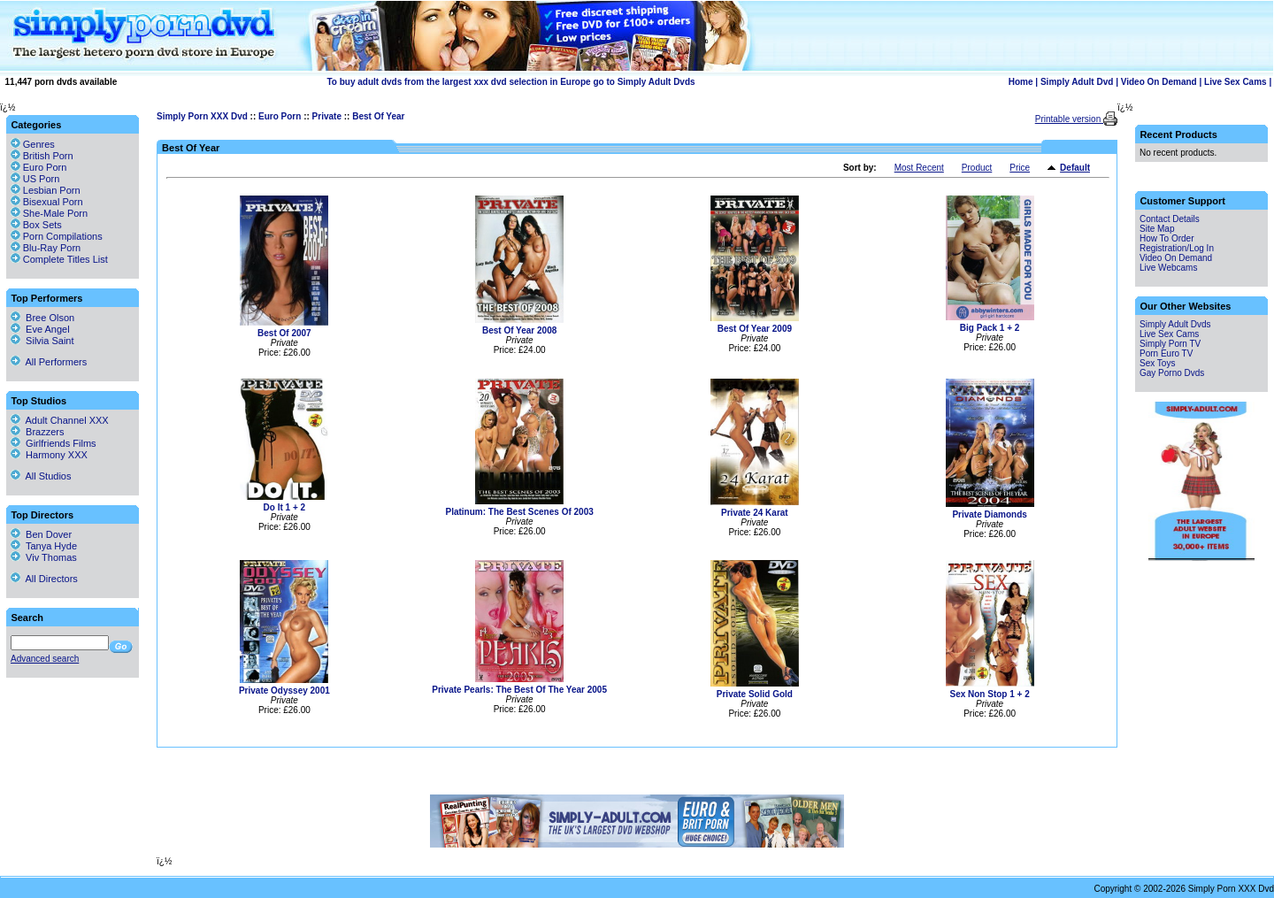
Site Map (1157, 229)
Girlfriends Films (53, 443)
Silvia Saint (42, 340)
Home (1021, 82)
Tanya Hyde (44, 546)
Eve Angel (40, 329)
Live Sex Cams (1235, 82)
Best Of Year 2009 (755, 329)
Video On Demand (1159, 82)
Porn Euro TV (1166, 353)
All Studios (41, 476)
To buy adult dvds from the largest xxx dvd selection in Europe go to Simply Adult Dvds (510, 82)
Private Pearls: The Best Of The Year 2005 (519, 690)
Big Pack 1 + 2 (990, 328)
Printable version (1069, 119)
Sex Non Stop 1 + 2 (989, 694)
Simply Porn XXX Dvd (202, 116)
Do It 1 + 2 (285, 507)
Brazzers (38, 431)
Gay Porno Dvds (1172, 373)
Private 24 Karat (754, 513)
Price (1019, 168)
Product (977, 168)
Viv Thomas (44, 557)
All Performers (49, 362)
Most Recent (919, 168)
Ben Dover (41, 534)
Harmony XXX (49, 454)
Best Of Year (378, 116)
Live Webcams (1168, 267)
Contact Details (1170, 219)
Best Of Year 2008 (519, 330)
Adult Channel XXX (60, 420)
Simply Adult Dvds (1175, 324)
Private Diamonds (989, 514)
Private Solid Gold (755, 694)
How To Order (1167, 238)
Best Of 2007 (284, 333)
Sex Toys (1157, 363)
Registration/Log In (1177, 248)
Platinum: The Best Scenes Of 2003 (519, 512)
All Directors (44, 578)
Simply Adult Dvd (1076, 82)
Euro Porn (279, 116)
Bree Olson (42, 317)
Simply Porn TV (1170, 344)
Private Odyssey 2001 (284, 690)
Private (327, 116)
